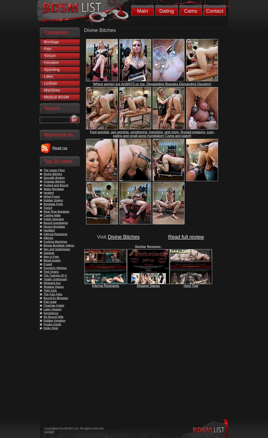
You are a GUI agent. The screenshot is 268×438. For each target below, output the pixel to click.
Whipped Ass (52, 283)
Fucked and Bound (56, 185)
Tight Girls (50, 290)
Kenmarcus (51, 313)
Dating (166, 11)
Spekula (49, 253)
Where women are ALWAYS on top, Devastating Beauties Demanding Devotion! (152, 84)
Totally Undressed (55, 279)
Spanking (52, 69)
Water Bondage (54, 189)
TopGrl (48, 207)
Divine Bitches (124, 237)
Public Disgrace (54, 219)
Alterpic (48, 238)
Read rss (59, 148)
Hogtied (49, 192)
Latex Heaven (53, 309)
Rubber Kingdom (55, 320)
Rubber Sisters (53, 200)
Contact (214, 11)
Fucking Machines (55, 241)
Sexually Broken (54, 177)
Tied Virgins (51, 271)
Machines (52, 90)
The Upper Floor (54, 170)
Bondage (51, 42)
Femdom (51, 63)
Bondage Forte (53, 204)
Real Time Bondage (56, 211)
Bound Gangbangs (56, 223)
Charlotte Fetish (54, 305)
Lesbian (50, 83)
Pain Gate (50, 301)
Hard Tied (191, 286)
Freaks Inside (52, 324)
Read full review (186, 237)
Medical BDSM (56, 97)
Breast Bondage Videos (59, 245)
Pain (48, 49)
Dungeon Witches (55, 268)
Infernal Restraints (105, 286)
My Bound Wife (53, 317)
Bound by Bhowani (56, 298)
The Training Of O (55, 275)
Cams (190, 11)
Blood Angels (52, 260)
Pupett (48, 264)
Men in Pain (51, 256)
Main (142, 11)
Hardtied (49, 230)
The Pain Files (53, 294)
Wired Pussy (52, 196)
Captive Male (52, 215)
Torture (50, 56)
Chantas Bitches (54, 181)
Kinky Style (51, 328)
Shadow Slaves (148, 286)
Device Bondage (54, 226)
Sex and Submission (57, 249)
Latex (48, 76)
